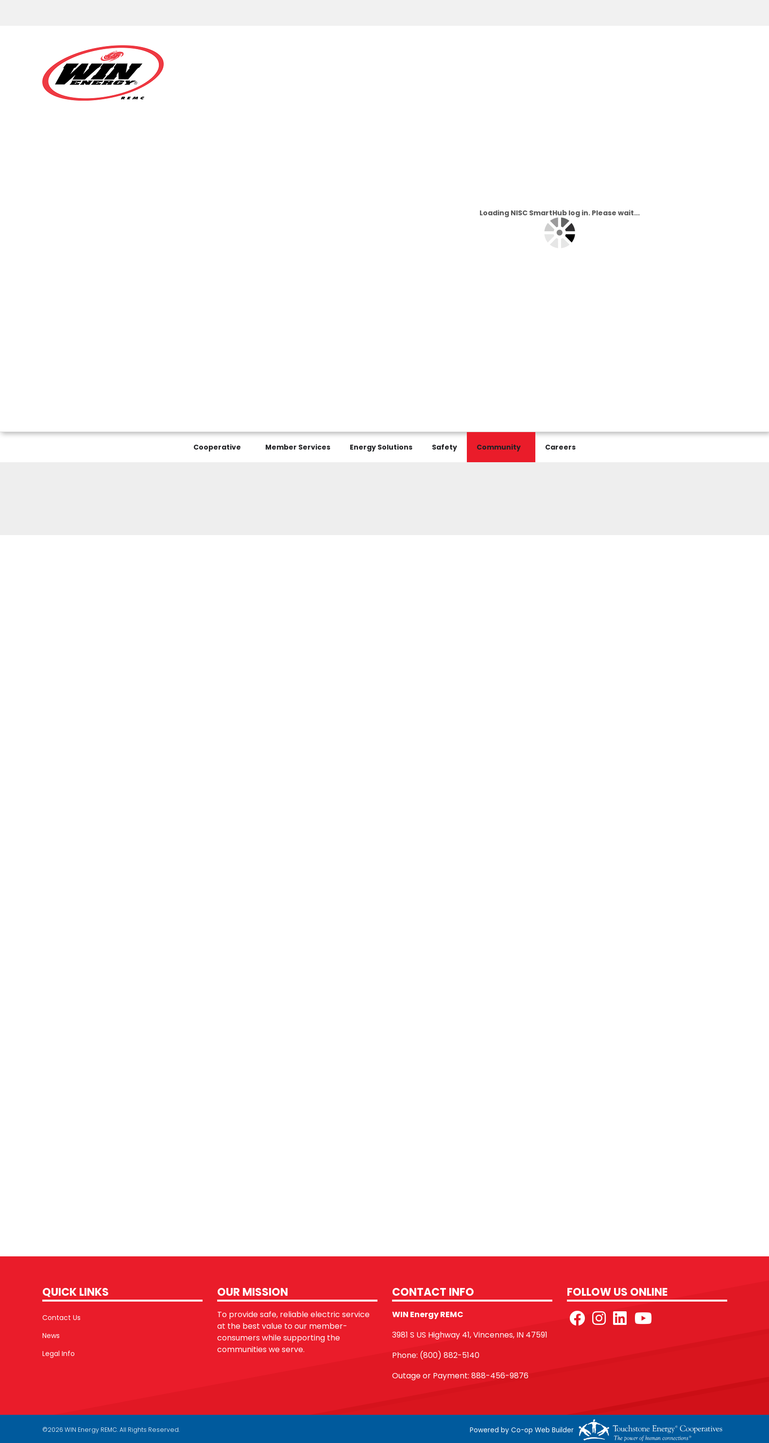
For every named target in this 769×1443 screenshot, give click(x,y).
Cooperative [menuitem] (217, 447)
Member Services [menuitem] (297, 447)
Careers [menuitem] (560, 447)
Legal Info (58, 1353)
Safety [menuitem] (444, 447)
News (51, 1335)
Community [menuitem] (499, 447)
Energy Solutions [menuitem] (381, 447)
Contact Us (61, 1317)
